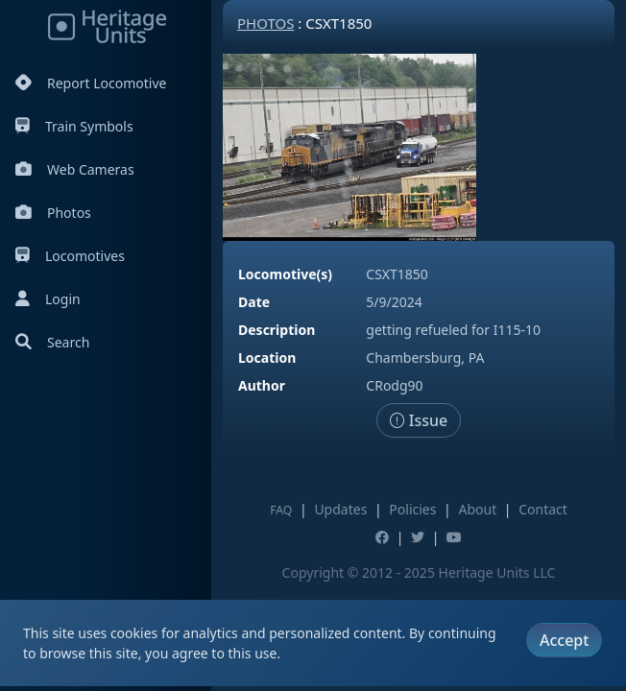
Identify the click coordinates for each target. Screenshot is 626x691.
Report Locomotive (90, 83)
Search (52, 342)
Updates (340, 509)
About (477, 509)
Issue (419, 420)
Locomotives (70, 256)
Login (48, 299)
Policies (412, 509)
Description (276, 330)
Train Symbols (74, 126)
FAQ (281, 510)
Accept (564, 640)
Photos (53, 212)
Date (254, 302)
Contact (542, 509)
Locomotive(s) (285, 274)
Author (261, 385)
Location (267, 357)
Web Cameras (74, 169)
